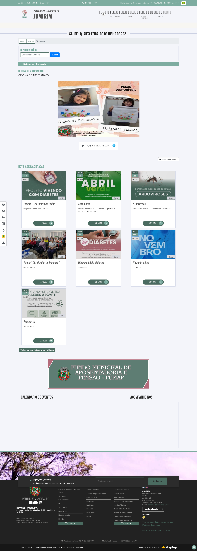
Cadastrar (157, 481)
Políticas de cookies (151, 525)
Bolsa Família (119, 497)
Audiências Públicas (121, 490)
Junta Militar (62, 507)
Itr (59, 504)
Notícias (31, 41)
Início (22, 41)
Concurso (62, 496)
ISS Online (90, 501)
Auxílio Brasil (119, 494)
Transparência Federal (122, 516)
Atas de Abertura (92, 490)
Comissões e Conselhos (123, 501)
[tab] (103, 14)
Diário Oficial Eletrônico (122, 509)
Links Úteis (90, 513)
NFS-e (88, 516)
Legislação (62, 511)
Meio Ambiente (64, 515)
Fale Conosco (63, 500)
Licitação (89, 509)
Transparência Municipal (123, 520)
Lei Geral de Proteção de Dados (156, 530)
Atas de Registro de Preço (96, 494)
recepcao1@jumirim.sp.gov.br (158, 505)
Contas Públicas (120, 505)
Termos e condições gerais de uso (157, 522)
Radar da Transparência (123, 513)
